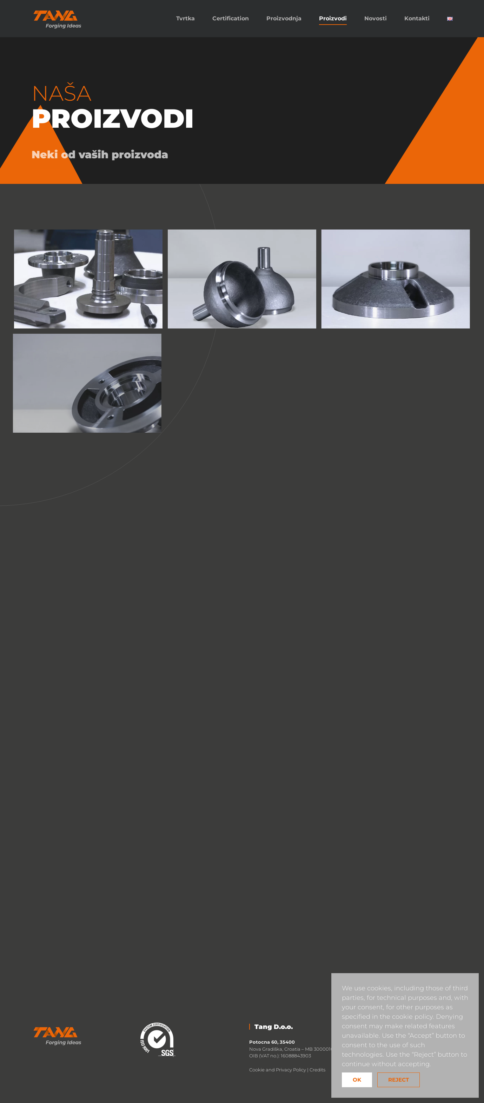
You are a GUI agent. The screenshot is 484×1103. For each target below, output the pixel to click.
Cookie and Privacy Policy (277, 1069)
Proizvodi (333, 18)
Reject (398, 1079)
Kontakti (417, 18)
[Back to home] (58, 18)
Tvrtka (185, 18)
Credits (317, 1069)
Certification (230, 18)
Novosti (375, 18)
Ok (357, 1079)
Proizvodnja (283, 18)
